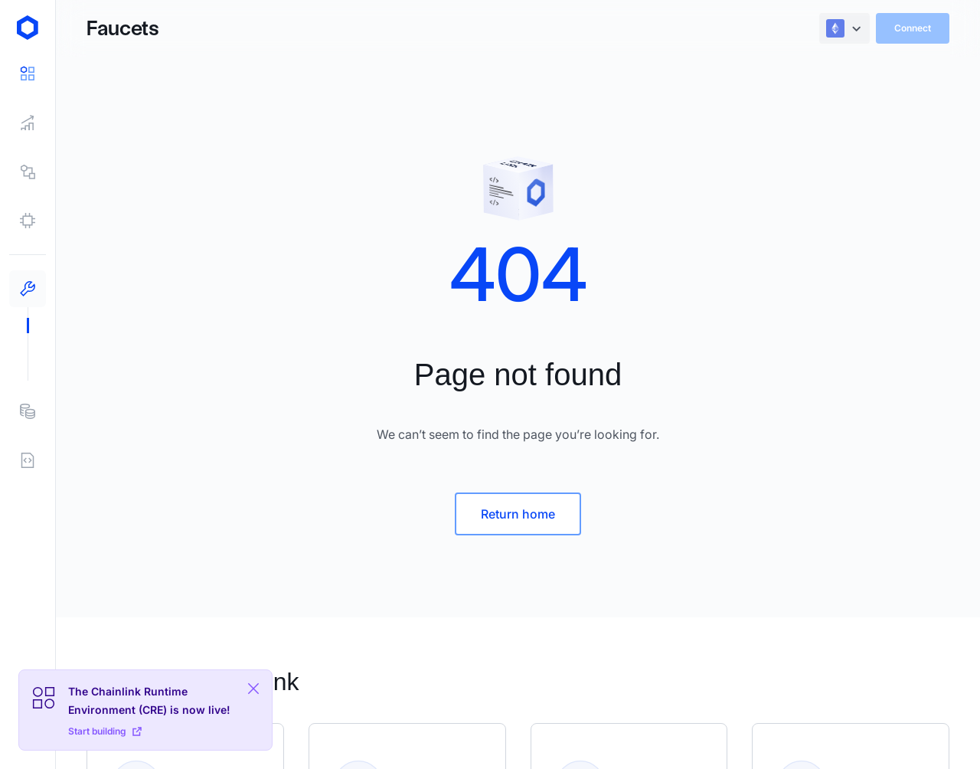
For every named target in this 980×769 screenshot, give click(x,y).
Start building (105, 731)
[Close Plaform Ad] (253, 688)
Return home (518, 514)
